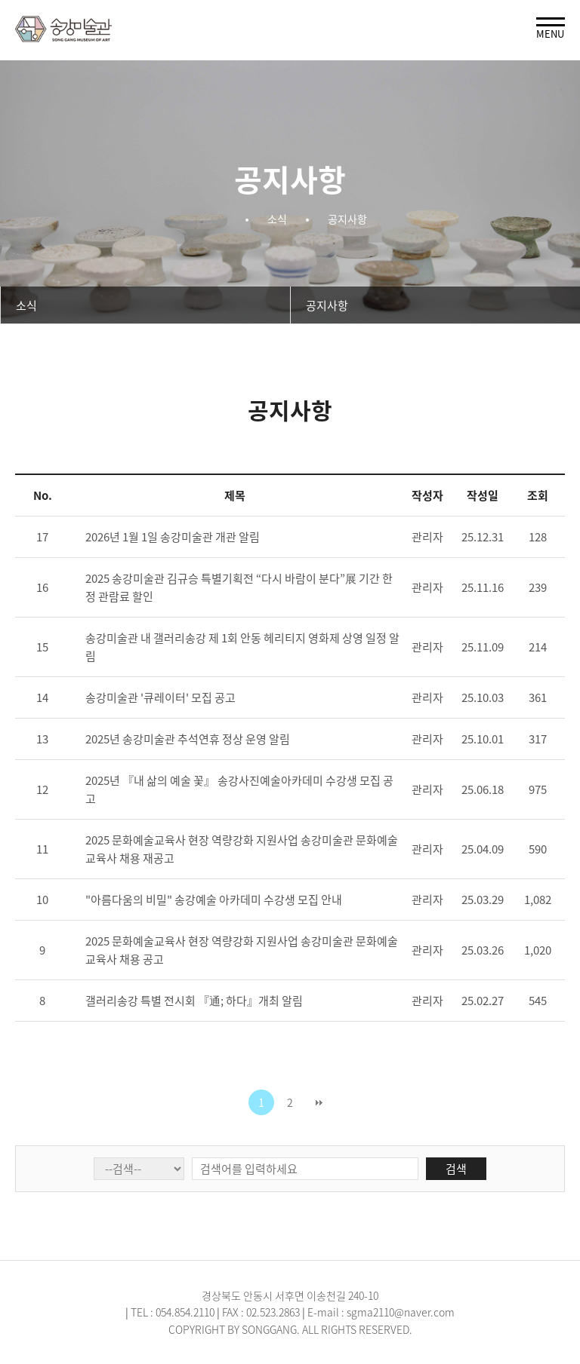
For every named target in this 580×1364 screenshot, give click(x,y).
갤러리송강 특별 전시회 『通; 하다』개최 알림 (194, 1000)
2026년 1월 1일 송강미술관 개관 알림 (172, 537)
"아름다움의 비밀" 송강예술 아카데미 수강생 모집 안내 (213, 899)
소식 (26, 305)
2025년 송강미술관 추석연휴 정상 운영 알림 (187, 739)
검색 (456, 1168)
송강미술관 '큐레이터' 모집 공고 (160, 697)
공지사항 (327, 305)
